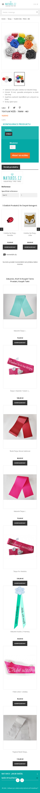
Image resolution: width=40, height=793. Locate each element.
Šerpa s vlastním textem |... (20, 391)
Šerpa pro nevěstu (20, 571)
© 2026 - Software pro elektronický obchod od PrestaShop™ (20, 788)
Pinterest (20, 107)
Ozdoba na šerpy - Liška (30, 234)
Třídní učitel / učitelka (20, 692)
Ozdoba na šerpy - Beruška (10, 234)
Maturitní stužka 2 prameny (20, 632)
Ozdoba (8, 130)
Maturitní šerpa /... (20, 331)
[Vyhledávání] (20, 12)
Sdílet (9, 107)
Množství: (14, 143)
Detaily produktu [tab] (11, 167)
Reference (6, 186)
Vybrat (9, 134)
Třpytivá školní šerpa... (20, 752)
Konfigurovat (10, 247)
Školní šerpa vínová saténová (20, 451)
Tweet (14, 107)
